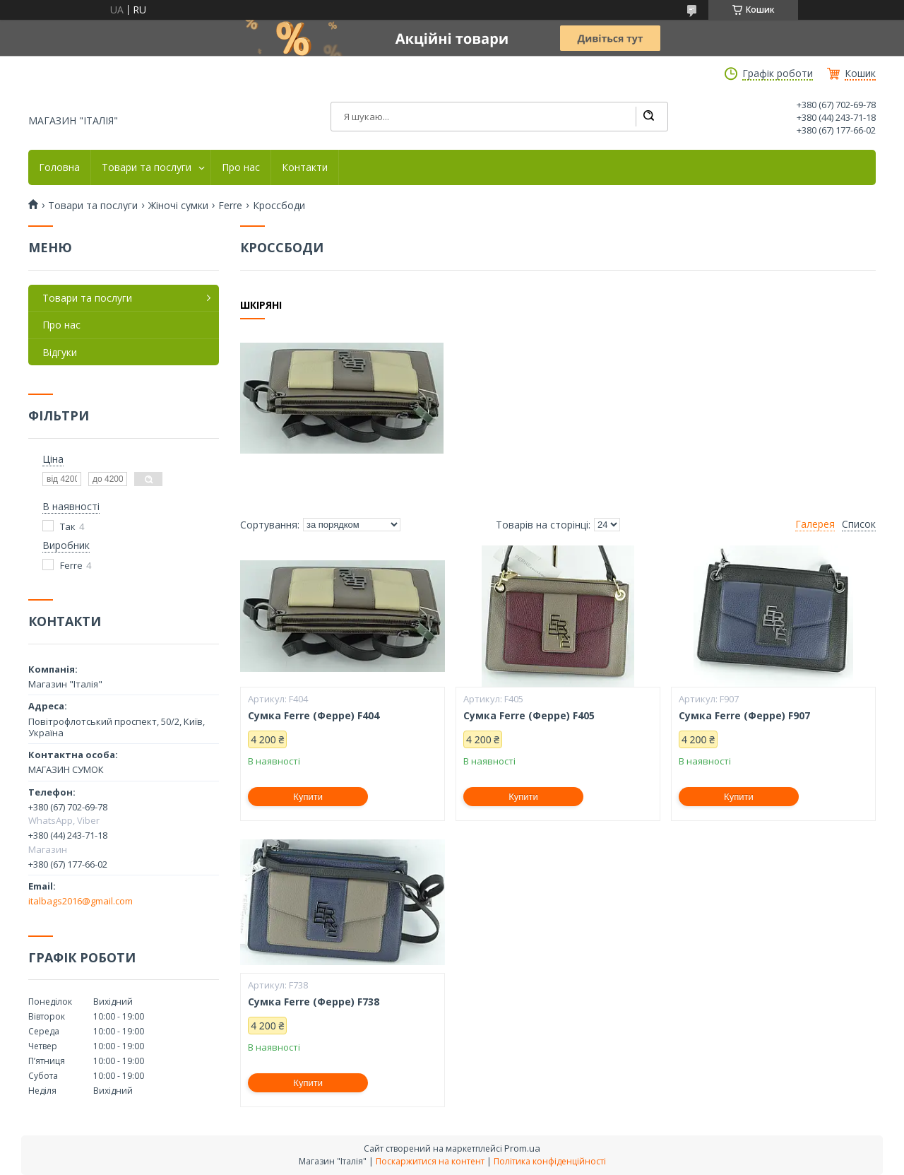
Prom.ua (522, 1148)
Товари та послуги (146, 167)
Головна (59, 167)
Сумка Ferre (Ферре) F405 (529, 715)
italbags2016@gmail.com (80, 901)
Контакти (305, 167)
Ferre (230, 205)
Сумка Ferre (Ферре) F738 (313, 1002)
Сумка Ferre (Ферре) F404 (313, 715)
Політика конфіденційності (550, 1161)
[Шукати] (648, 116)
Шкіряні (261, 305)
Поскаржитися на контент (430, 1161)
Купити (308, 796)
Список (859, 524)
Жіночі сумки (178, 205)
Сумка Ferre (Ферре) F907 (744, 715)
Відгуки (59, 352)
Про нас (241, 167)
